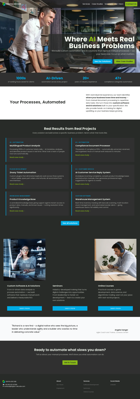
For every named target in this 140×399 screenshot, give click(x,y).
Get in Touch (70, 362)
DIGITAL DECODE (13, 4)
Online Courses (88, 392)
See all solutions (70, 223)
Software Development (91, 385)
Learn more (24, 308)
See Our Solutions (103, 61)
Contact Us (131, 4)
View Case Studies (124, 61)
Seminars (86, 388)
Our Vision (119, 4)
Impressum (60, 388)
